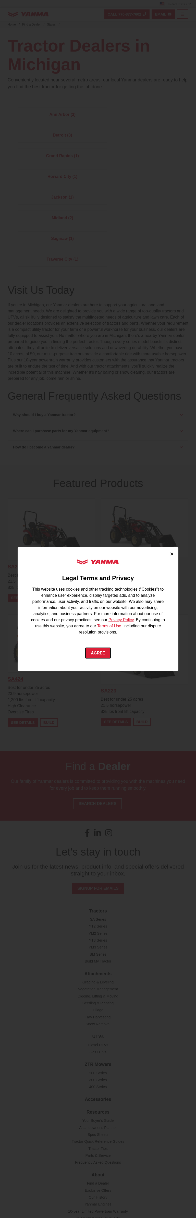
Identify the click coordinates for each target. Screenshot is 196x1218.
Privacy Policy (120, 620)
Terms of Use (109, 626)
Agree (98, 653)
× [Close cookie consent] (172, 553)
